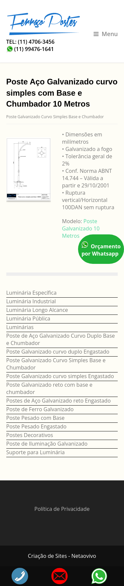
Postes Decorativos (29, 435)
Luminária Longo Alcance (37, 310)
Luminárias (20, 327)
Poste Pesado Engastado (36, 426)
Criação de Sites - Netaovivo (62, 556)
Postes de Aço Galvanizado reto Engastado (58, 400)
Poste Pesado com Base (35, 417)
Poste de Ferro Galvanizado (40, 409)
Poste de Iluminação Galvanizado (47, 443)
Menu (106, 34)
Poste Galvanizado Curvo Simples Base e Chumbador (55, 117)
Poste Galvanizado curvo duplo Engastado (57, 351)
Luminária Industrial (31, 301)
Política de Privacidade (62, 509)
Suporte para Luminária (35, 452)
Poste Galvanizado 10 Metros (81, 228)
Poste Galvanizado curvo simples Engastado (60, 376)
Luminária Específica (31, 292)
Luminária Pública (28, 318)
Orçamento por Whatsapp (101, 249)
